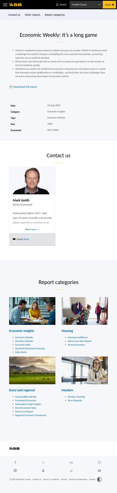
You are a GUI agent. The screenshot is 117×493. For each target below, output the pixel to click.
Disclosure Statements (78, 479)
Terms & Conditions (51, 479)
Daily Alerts (21, 352)
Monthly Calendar (24, 341)
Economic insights (21, 331)
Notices (92, 479)
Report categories (55, 14)
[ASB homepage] (15, 4)
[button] (5, 4)
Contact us (14, 14)
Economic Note (22, 344)
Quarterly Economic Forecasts (30, 348)
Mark (26, 239)
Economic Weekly (24, 337)
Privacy (64, 479)
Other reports (32, 14)
